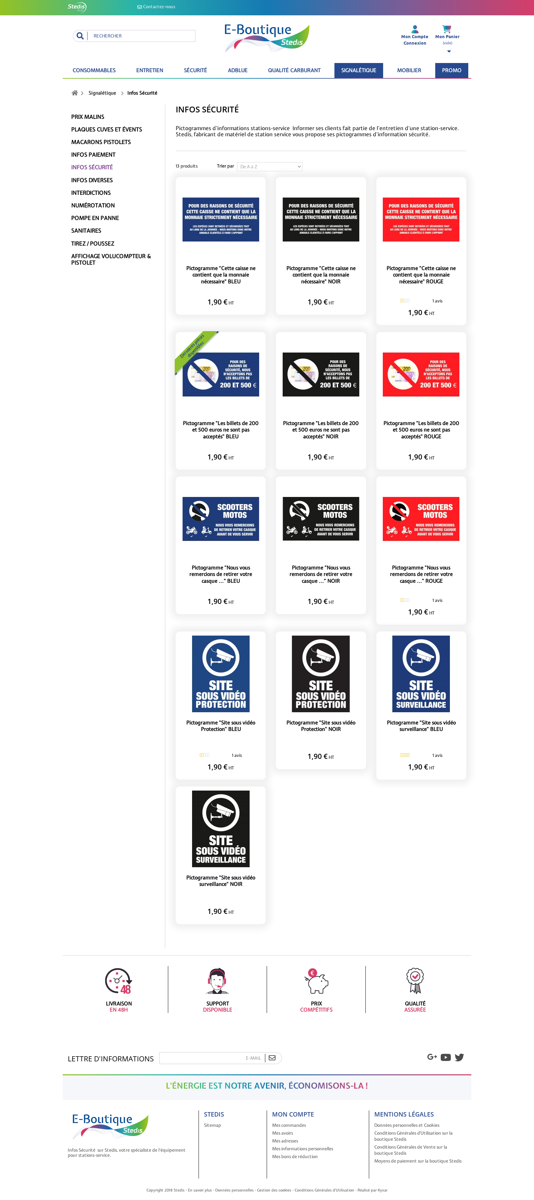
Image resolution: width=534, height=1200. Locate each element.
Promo (451, 70)
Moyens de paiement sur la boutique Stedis (417, 1161)
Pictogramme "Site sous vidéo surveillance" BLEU (421, 726)
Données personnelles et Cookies (406, 1125)
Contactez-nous (156, 7)
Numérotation (93, 205)
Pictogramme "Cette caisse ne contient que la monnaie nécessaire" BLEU (220, 275)
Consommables (94, 70)
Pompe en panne (95, 218)
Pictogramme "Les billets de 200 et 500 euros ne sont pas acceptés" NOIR (321, 430)
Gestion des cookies (274, 1190)
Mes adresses (285, 1141)
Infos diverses (92, 180)
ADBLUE (238, 70)
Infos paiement (93, 154)
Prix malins (87, 117)
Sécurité (195, 70)
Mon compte (293, 1114)
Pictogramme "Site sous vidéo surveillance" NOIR (220, 881)
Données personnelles (234, 1190)
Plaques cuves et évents (106, 129)
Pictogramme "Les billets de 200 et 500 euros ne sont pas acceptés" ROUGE (421, 430)
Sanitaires (86, 230)
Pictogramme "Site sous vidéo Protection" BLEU (220, 726)
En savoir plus (200, 1190)
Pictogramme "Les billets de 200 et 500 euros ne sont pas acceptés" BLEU (220, 430)
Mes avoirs (282, 1133)
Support (217, 989)
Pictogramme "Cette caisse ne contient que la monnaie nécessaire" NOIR (321, 275)
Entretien (149, 70)
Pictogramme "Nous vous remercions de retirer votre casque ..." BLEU (220, 575)
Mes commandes (289, 1125)
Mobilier (409, 70)
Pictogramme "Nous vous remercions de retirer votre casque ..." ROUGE (421, 575)
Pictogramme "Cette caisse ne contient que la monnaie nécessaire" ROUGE (421, 275)
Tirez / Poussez (92, 243)
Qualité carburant (294, 70)
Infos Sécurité (92, 167)
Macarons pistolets (101, 142)
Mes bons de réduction (295, 1156)
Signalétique (358, 70)
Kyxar (383, 1190)
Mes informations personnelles (302, 1149)
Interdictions (91, 193)
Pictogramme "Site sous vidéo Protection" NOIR (320, 726)
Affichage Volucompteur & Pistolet (111, 259)
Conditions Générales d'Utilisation (324, 1190)
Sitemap (212, 1125)
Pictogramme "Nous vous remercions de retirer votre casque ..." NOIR (320, 575)
